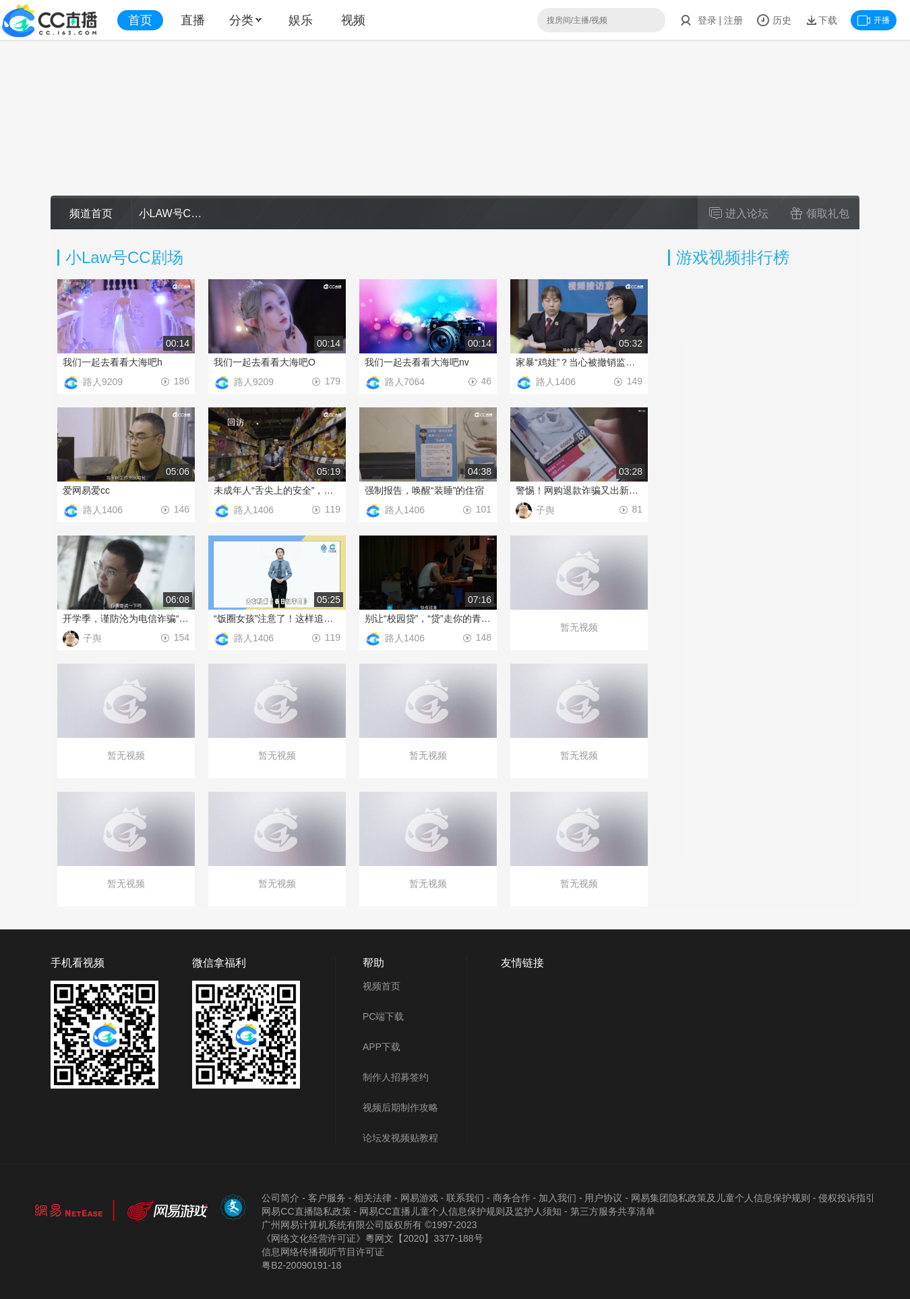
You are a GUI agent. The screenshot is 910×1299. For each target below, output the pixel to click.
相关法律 (373, 1197)
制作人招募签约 (396, 1077)
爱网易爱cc (86, 490)
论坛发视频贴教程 (400, 1138)
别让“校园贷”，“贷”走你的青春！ (428, 618)
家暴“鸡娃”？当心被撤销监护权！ (579, 362)
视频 (353, 20)
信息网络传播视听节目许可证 (323, 1251)
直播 (193, 20)
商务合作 (511, 1197)
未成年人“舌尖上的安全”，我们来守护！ (277, 490)
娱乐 (301, 20)
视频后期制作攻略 (400, 1107)
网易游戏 (419, 1197)
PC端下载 (383, 1016)
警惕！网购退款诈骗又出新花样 (579, 490)
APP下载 (381, 1046)
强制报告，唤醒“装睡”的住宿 (424, 490)
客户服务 (327, 1197)
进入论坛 (738, 213)
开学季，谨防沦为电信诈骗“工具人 (126, 618)
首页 (140, 20)
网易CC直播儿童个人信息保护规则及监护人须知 (460, 1211)
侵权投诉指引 (846, 1197)
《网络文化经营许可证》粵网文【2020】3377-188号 (372, 1238)
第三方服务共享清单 (612, 1211)
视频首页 (381, 986)
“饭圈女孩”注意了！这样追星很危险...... (277, 618)
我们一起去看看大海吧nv (417, 362)
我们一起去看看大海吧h (112, 362)
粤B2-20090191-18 (301, 1265)
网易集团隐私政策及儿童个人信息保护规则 (720, 1197)
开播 (873, 20)
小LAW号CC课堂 (172, 213)
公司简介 (280, 1197)
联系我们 (465, 1197)
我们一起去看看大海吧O (264, 362)
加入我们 (557, 1197)
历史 (773, 20)
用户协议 (603, 1197)
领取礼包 (819, 213)
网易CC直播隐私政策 (306, 1211)
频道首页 (91, 213)
